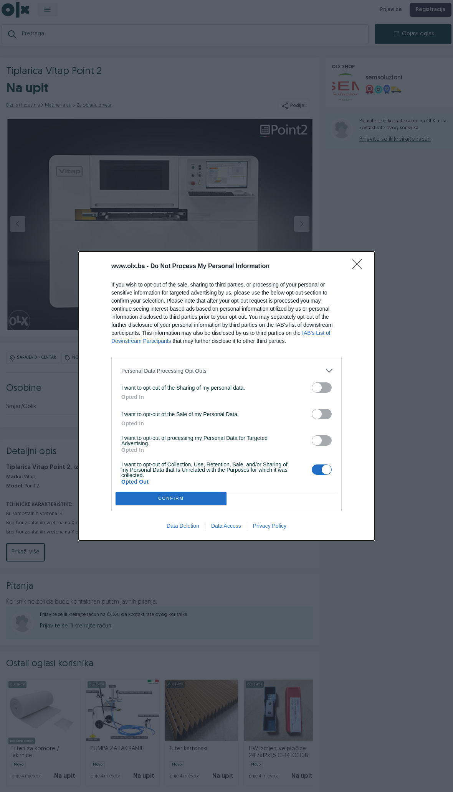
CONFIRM (171, 499)
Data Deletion (183, 526)
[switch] (322, 387)
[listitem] (226, 371)
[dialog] (226, 396)
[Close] (359, 266)
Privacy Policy (269, 526)
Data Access (226, 526)
